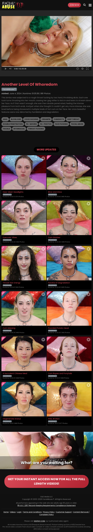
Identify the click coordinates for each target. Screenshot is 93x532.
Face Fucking (61, 124)
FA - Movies (31, 124)
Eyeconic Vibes (10, 237)
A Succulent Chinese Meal (15, 373)
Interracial (19, 129)
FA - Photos (45, 124)
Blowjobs (16, 119)
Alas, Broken (54, 419)
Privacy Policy (48, 512)
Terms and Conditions (32, 512)
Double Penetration (13, 124)
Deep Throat (73, 119)
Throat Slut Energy (11, 283)
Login (19, 512)
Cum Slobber (54, 237)
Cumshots (59, 119)
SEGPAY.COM (39, 521)
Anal (5, 119)
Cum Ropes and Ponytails (60, 373)
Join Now (74, 5)
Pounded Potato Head (58, 328)
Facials (6, 129)
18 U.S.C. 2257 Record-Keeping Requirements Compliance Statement (46, 505)
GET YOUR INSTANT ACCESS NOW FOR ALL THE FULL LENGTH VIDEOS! (46, 481)
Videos (13, 512)
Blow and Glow (55, 192)
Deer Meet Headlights (13, 192)
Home (6, 512)
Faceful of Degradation (59, 283)
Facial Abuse (77, 124)
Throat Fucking (36, 129)
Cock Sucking (31, 119)
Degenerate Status (12, 419)
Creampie (46, 119)
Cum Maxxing (9, 328)
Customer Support (64, 512)
